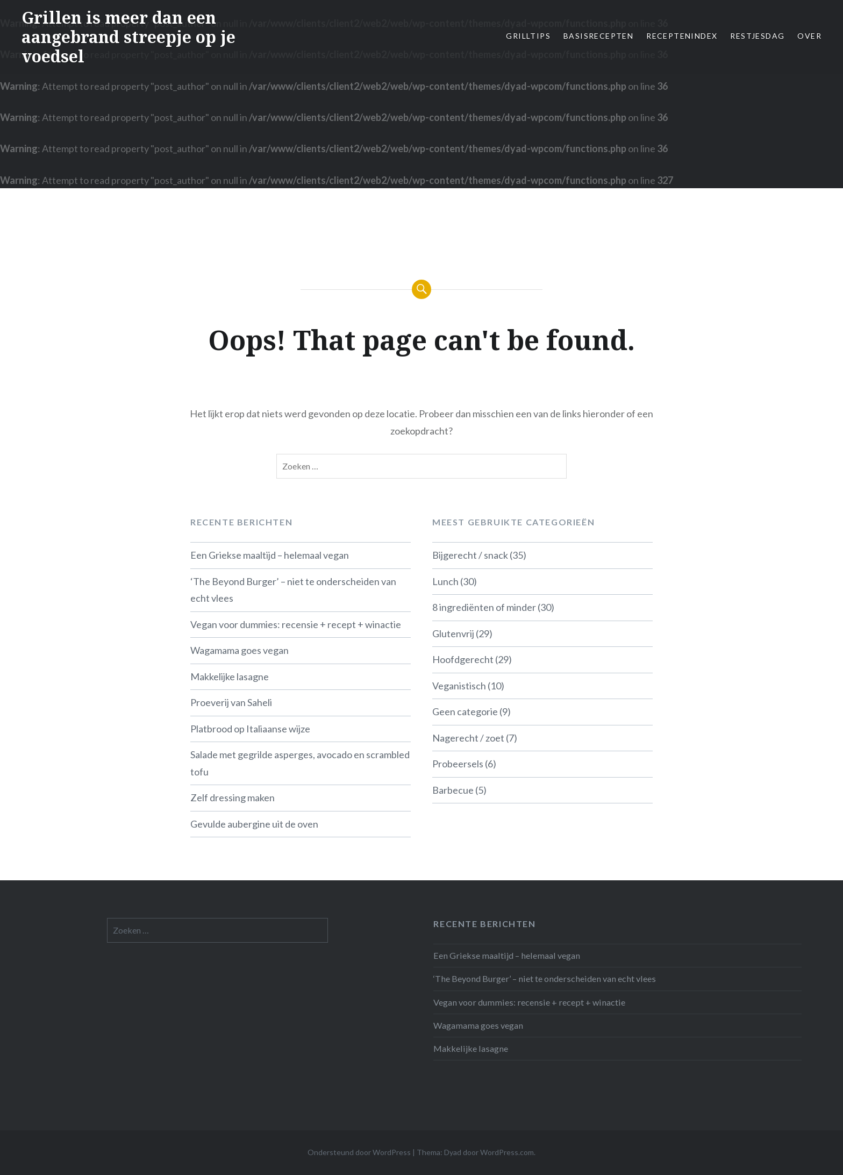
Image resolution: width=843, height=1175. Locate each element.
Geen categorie (465, 711)
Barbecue (453, 790)
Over (809, 35)
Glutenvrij (453, 633)
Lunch (445, 581)
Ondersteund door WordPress (359, 1152)
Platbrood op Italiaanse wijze (250, 729)
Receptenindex (681, 35)
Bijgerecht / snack (470, 555)
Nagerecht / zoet (468, 738)
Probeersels (457, 764)
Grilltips (528, 35)
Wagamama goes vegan (239, 650)
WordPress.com (507, 1152)
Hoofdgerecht (463, 659)
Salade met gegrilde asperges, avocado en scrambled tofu (300, 763)
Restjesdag (757, 35)
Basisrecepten (598, 35)
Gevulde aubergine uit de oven (254, 824)
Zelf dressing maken (232, 797)
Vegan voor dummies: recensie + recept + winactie (295, 624)
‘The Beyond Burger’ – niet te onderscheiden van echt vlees (293, 589)
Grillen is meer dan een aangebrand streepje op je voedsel (128, 36)
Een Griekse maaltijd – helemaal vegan (269, 555)
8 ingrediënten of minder (484, 607)
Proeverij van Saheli (231, 702)
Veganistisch (459, 686)
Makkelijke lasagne (229, 676)
